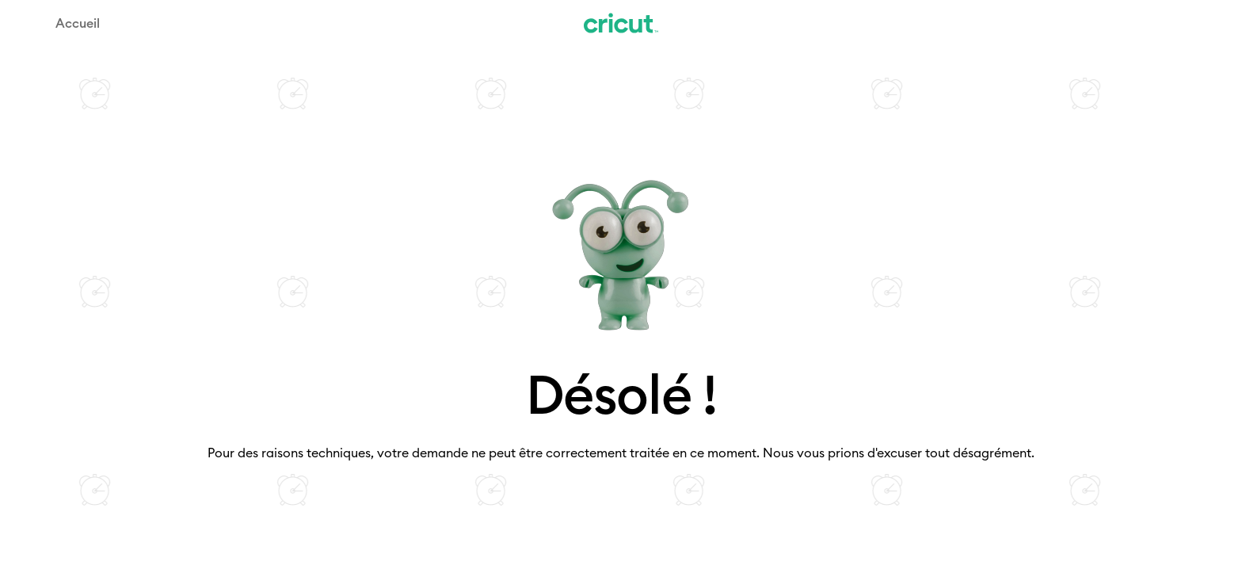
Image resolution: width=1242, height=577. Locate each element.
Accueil (77, 23)
